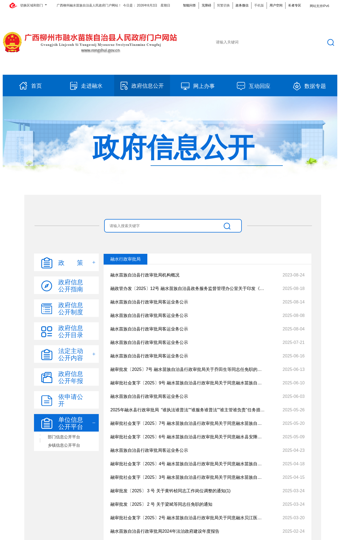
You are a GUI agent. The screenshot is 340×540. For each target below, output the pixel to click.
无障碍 (206, 5)
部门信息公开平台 (64, 437)
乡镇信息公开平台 (64, 445)
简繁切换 (223, 5)
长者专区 (294, 5)
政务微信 (242, 5)
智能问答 (189, 5)
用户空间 (276, 5)
